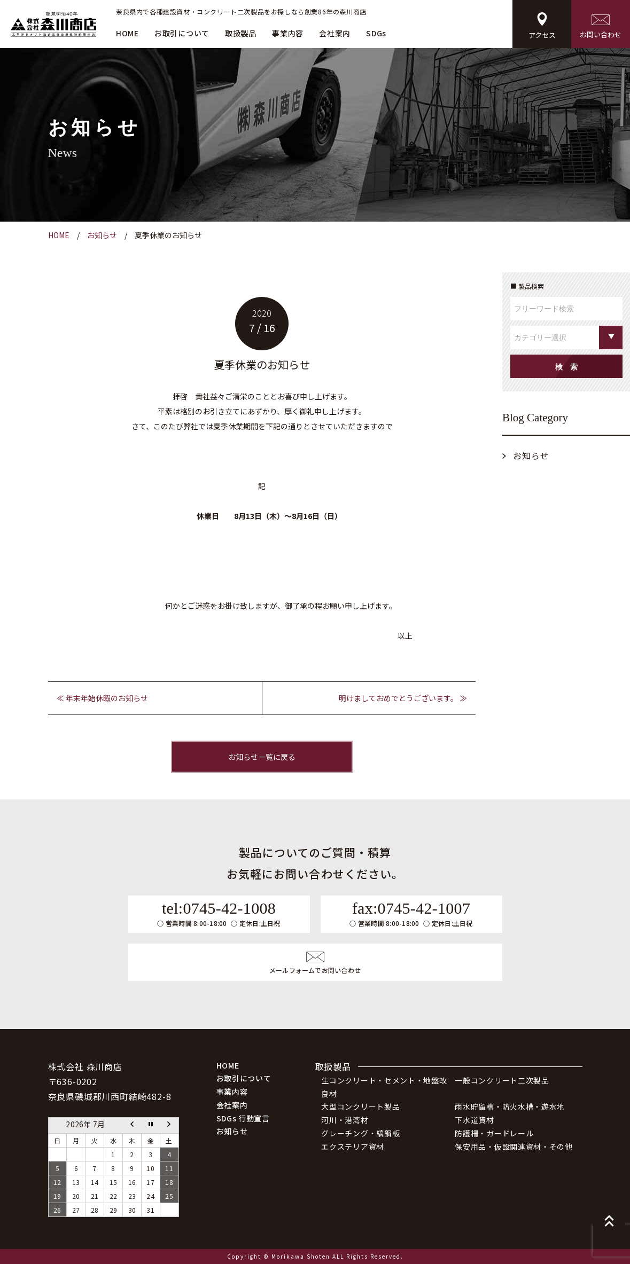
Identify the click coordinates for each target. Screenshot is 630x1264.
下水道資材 (474, 1119)
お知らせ (531, 455)
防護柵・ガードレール (494, 1133)
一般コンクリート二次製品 (502, 1080)
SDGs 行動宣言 (243, 1118)
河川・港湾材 (344, 1119)
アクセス (542, 26)
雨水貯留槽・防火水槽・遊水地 (510, 1106)
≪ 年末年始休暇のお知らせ (102, 698)
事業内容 (288, 33)
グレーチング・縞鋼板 (360, 1133)
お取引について (181, 33)
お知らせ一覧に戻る (261, 756)
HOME (127, 33)
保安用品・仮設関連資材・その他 (514, 1146)
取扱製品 (240, 33)
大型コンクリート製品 (360, 1106)
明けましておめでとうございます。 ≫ (403, 698)
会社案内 (335, 33)
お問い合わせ (600, 27)
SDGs (376, 33)
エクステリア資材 (352, 1146)
